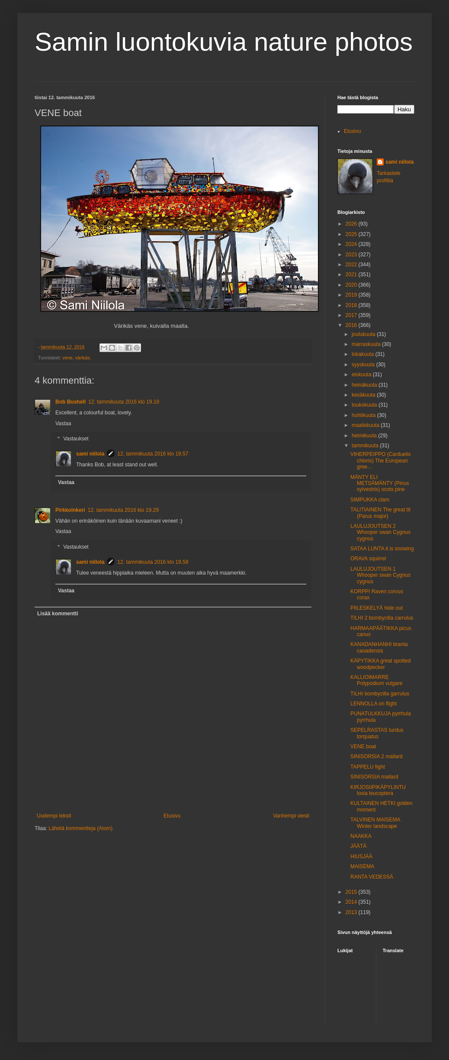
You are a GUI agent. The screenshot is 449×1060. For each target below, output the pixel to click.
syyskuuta (364, 365)
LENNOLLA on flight (373, 704)
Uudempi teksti (54, 816)
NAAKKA (361, 836)
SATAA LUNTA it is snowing (382, 549)
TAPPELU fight (367, 767)
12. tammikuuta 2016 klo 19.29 (123, 510)
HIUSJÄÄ (361, 856)
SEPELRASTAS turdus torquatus (377, 733)
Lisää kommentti (57, 614)
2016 (352, 325)
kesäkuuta (364, 395)
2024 (352, 244)
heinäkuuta (365, 385)
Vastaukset (75, 439)
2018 (352, 305)
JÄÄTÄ (358, 846)
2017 (352, 315)
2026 (352, 224)
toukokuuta (365, 405)
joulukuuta (364, 334)
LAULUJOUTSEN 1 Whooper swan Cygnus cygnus (380, 575)
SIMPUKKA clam (369, 500)
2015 (352, 892)
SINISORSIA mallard (374, 777)
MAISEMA (362, 866)
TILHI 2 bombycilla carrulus (381, 618)
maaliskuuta (366, 425)
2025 (352, 234)
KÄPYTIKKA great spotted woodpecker (380, 664)
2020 (352, 285)
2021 (352, 274)
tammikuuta (366, 446)
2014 (352, 902)
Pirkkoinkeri (70, 510)
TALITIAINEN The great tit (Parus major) (380, 513)
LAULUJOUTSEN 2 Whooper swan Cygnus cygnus (380, 532)
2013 (352, 912)
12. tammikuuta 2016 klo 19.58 (152, 562)
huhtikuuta (364, 415)
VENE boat (363, 746)
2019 (352, 295)
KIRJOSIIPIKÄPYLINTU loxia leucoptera (378, 790)
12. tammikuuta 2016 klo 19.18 (123, 402)
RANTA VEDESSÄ (371, 877)
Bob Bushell (70, 402)
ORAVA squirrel (368, 559)
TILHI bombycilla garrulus (379, 694)
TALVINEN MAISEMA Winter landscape (375, 823)
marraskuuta (367, 344)
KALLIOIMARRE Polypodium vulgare (376, 680)
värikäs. (83, 357)
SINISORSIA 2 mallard (376, 756)
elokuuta (362, 375)
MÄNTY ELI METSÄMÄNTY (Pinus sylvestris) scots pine (379, 483)
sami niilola (90, 454)
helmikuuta (365, 436)
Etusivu (172, 816)
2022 (352, 265)
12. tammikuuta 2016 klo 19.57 (152, 454)
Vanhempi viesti (291, 816)
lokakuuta (363, 354)
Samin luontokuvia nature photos (224, 41)
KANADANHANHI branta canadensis (379, 647)
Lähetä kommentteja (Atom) (80, 828)
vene (67, 357)
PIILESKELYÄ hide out (376, 608)
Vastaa (63, 423)
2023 (352, 255)
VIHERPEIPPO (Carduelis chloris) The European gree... (380, 460)
